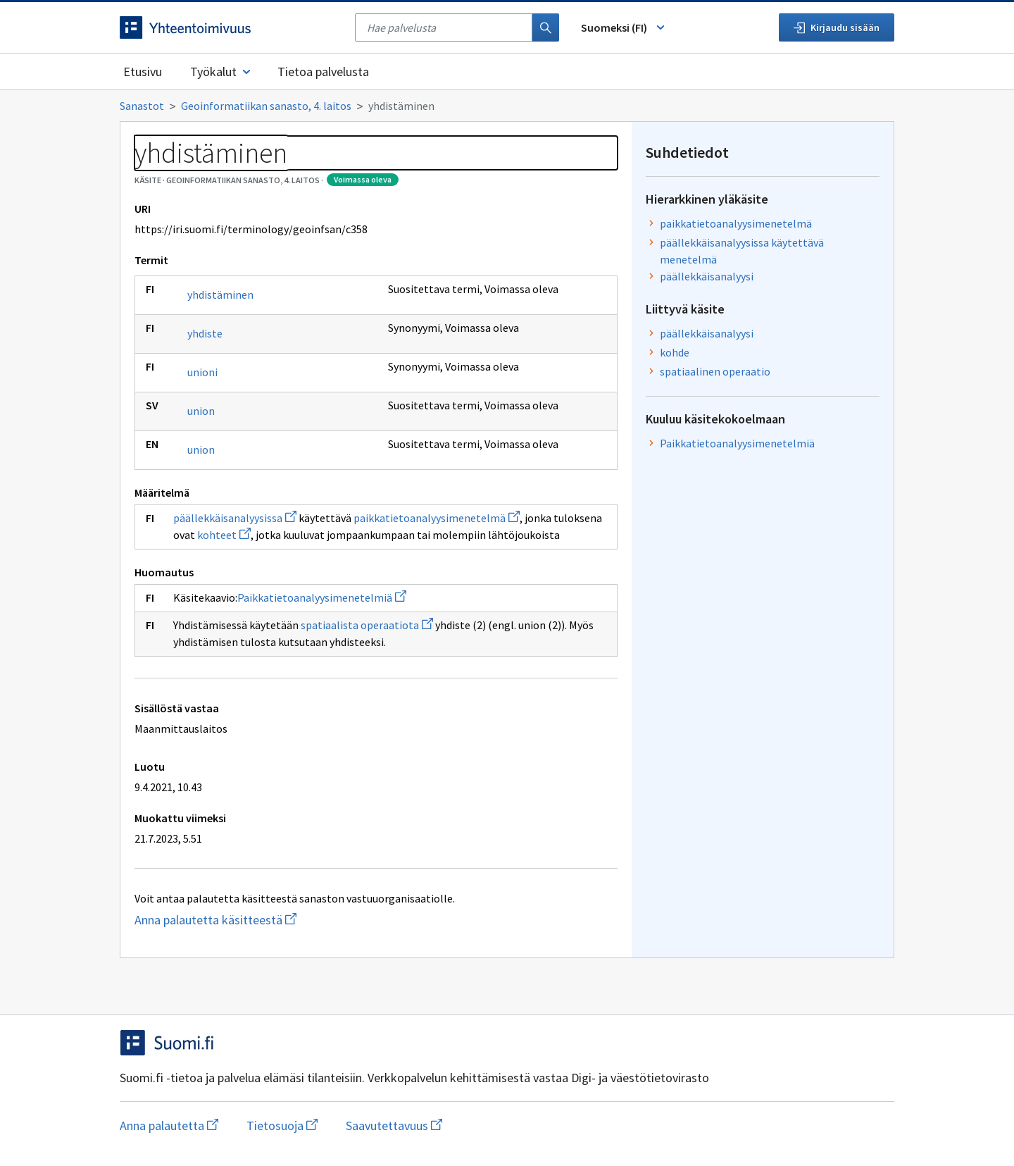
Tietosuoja (282, 1125)
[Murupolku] (507, 105)
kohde (674, 352)
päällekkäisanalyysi (706, 276)
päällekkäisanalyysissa (234, 518)
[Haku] (545, 27)
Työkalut (221, 71)
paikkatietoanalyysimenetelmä (436, 518)
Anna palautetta (169, 1125)
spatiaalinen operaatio (715, 371)
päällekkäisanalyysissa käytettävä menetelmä (742, 250)
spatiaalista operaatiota (367, 625)
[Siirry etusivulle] (230, 27)
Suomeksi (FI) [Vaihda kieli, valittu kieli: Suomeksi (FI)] (624, 27)
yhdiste (205, 333)
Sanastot (142, 106)
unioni (202, 372)
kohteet (224, 535)
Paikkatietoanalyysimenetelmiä (321, 597)
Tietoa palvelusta (323, 71)
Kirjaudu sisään (837, 27)
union (201, 411)
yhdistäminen (220, 294)
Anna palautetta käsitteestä (286, 919)
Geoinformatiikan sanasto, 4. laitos (266, 106)
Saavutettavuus (394, 1125)
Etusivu (142, 71)
